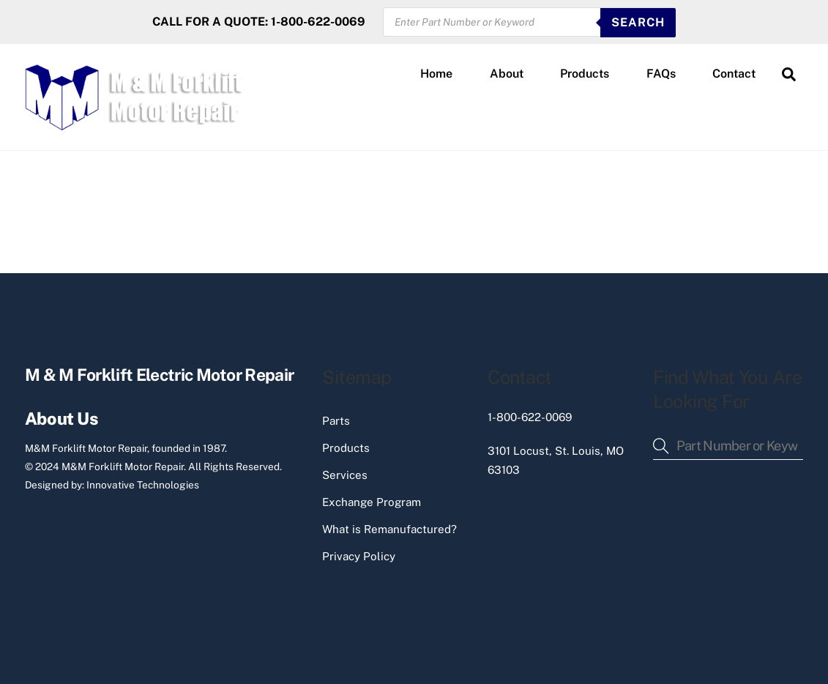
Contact (734, 74)
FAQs (661, 74)
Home (436, 74)
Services (345, 475)
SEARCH (638, 22)
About (506, 74)
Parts (336, 421)
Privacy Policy (358, 556)
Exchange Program (371, 502)
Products (584, 74)
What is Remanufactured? (389, 529)
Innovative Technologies (142, 485)
